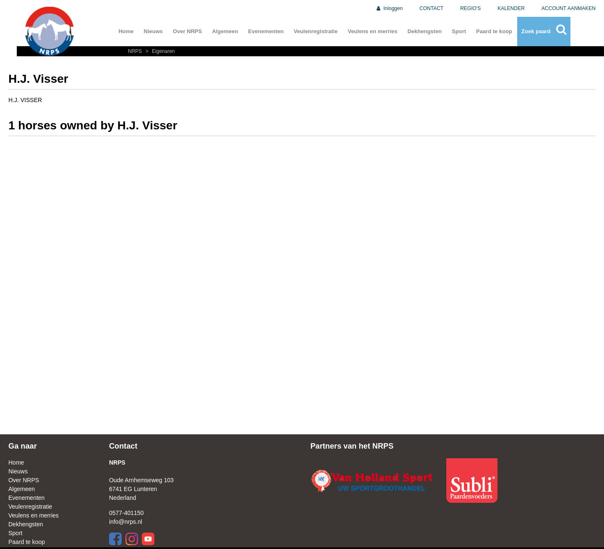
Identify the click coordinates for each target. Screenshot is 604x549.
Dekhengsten (424, 31)
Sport (459, 31)
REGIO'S (470, 8)
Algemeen (225, 31)
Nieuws (153, 31)
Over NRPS (187, 31)
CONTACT (431, 8)
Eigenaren (159, 51)
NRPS (135, 51)
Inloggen (389, 8)
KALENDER (511, 8)
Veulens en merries (373, 31)
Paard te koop (494, 31)
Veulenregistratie (316, 31)
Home (125, 31)
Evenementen (266, 31)
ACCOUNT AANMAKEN (569, 8)
